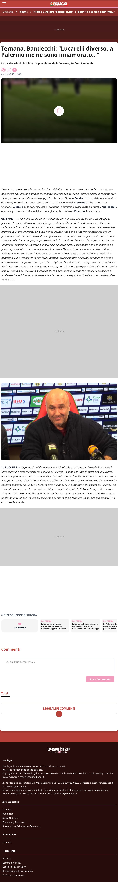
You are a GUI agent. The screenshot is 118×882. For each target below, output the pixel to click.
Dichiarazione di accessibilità (17, 870)
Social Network (10, 817)
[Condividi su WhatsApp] (3, 70)
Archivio (6, 858)
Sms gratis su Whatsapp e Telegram (21, 826)
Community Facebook (13, 822)
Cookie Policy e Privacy (14, 866)
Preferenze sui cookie (13, 875)
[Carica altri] (59, 714)
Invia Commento (100, 679)
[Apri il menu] (4, 4)
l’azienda (6, 809)
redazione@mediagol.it (32, 776)
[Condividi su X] (14, 70)
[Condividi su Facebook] (9, 70)
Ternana (23, 11)
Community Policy (11, 862)
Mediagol (7, 12)
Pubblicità (7, 813)
